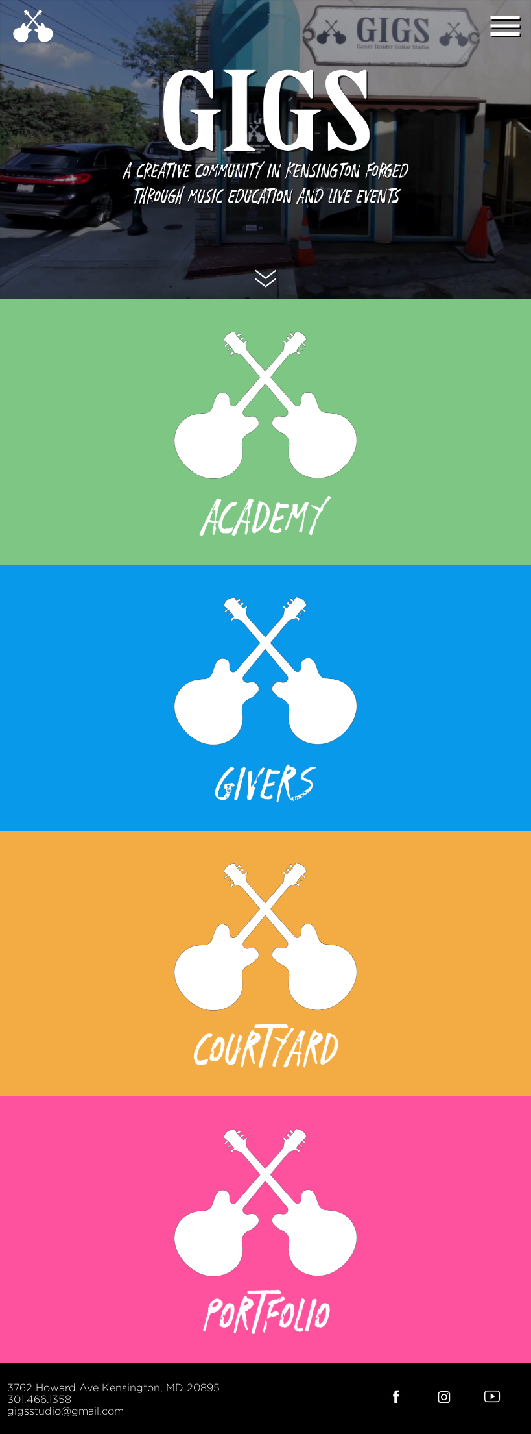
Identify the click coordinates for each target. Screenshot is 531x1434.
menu (505, 26)
